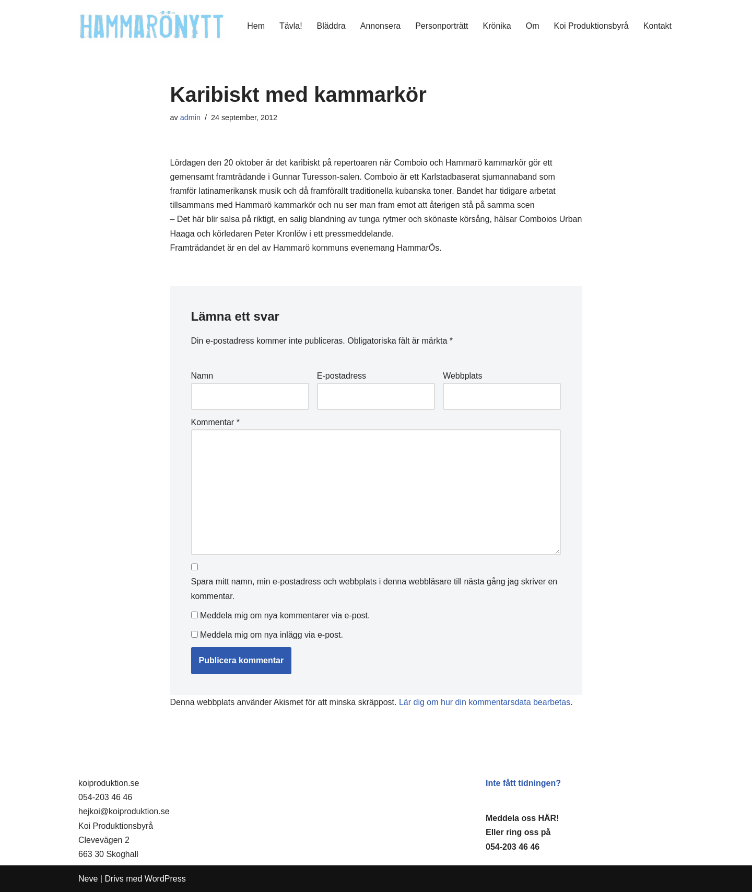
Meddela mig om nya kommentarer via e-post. (285, 615)
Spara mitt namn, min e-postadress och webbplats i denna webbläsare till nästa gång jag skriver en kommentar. (374, 588)
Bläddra (331, 25)
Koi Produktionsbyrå (591, 25)
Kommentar (215, 422)
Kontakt (657, 25)
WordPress (165, 878)
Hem (256, 25)
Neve (88, 878)
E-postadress (341, 375)
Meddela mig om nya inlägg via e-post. (271, 634)
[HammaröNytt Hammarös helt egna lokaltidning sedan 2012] (151, 25)
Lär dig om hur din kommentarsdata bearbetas (484, 702)
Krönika (497, 25)
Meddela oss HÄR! (522, 818)
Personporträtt (441, 25)
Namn (202, 375)
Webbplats (462, 375)
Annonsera (380, 25)
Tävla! (290, 25)
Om (532, 25)
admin (190, 117)
